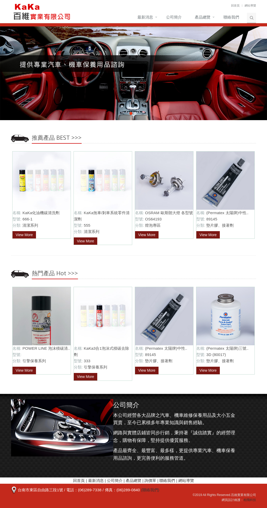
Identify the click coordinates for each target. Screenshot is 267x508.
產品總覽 (202, 17)
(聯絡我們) (150, 490)
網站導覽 (250, 5)
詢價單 (150, 480)
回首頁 (235, 5)
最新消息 (145, 17)
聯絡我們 (231, 17)
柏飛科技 (250, 500)
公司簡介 (174, 17)
